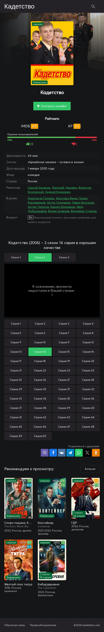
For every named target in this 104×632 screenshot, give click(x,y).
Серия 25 (16, 379)
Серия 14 (40, 351)
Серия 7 (64, 333)
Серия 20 (88, 361)
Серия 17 (15, 361)
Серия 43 (64, 417)
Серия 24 (88, 370)
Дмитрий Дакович (64, 187)
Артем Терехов (38, 206)
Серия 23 (64, 370)
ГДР (74, 523)
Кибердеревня (48, 584)
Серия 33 (16, 398)
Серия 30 (40, 389)
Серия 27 (64, 379)
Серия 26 (40, 379)
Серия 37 (16, 407)
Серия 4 (88, 323)
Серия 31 (64, 389)
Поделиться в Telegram (70, 453)
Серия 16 (88, 351)
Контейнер (46, 523)
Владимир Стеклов (84, 211)
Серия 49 (16, 436)
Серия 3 (64, 323)
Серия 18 (40, 361)
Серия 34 (40, 398)
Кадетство (19, 6)
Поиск (93, 6)
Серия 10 (40, 342)
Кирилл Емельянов (62, 206)
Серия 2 (40, 323)
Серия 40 (88, 407)
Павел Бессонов (83, 202)
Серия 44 (88, 417)
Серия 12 (88, 342)
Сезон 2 (40, 257)
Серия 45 (16, 426)
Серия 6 (40, 333)
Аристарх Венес (67, 198)
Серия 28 (88, 379)
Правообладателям (43, 625)
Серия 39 (64, 407)
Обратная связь (14, 625)
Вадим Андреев (58, 211)
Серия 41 (16, 417)
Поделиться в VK (62, 453)
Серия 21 (16, 370)
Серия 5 (16, 333)
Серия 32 (88, 389)
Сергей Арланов (39, 187)
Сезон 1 (16, 257)
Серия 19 (64, 361)
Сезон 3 (64, 257)
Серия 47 (64, 426)
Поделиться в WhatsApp (79, 453)
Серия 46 (40, 426)
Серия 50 (40, 436)
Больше (90, 468)
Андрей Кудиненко (58, 192)
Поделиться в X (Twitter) (87, 453)
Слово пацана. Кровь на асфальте (18, 523)
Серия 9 (15, 342)
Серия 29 (16, 389)
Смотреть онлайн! (53, 106)
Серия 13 (16, 351)
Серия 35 (64, 398)
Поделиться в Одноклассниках (96, 453)
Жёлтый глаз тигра (18, 584)
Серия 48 (88, 426)
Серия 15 (64, 351)
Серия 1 (16, 323)
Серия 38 (40, 407)
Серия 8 (88, 333)
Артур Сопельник (58, 202)
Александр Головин (41, 198)
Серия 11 (64, 342)
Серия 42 (40, 417)
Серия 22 (40, 370)
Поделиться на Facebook (53, 453)
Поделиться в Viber (44, 453)
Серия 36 (88, 398)
